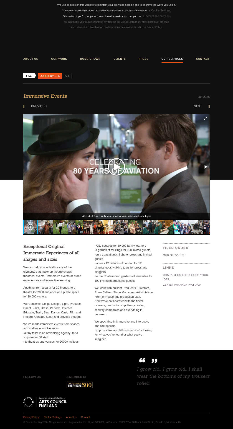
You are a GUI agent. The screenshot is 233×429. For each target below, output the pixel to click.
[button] (205, 117)
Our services (172, 58)
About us (30, 58)
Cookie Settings (159, 10)
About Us (70, 416)
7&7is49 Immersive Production (181, 284)
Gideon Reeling (116, 43)
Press (143, 58)
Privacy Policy (154, 27)
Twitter (36, 384)
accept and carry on (156, 16)
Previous (34, 105)
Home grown (90, 58)
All (66, 75)
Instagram (45, 384)
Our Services (49, 75)
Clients (120, 58)
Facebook (26, 384)
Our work (59, 58)
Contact (203, 58)
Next (202, 105)
